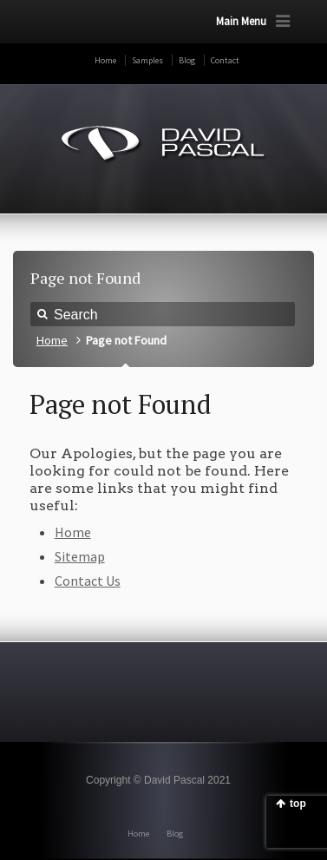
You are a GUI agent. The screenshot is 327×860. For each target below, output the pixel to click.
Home (105, 60)
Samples (147, 60)
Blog (187, 60)
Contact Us (88, 580)
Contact (225, 60)
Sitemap (80, 556)
